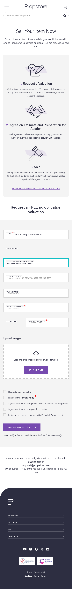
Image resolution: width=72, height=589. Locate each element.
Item (10, 233)
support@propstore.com (36, 465)
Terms (36, 575)
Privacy (44, 575)
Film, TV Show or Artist (20, 261)
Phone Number (38, 321)
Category (12, 248)
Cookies (28, 575)
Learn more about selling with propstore (36, 188)
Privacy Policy (27, 397)
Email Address (16, 306)
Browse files (36, 370)
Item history (14, 276)
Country (11, 321)
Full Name (12, 292)
